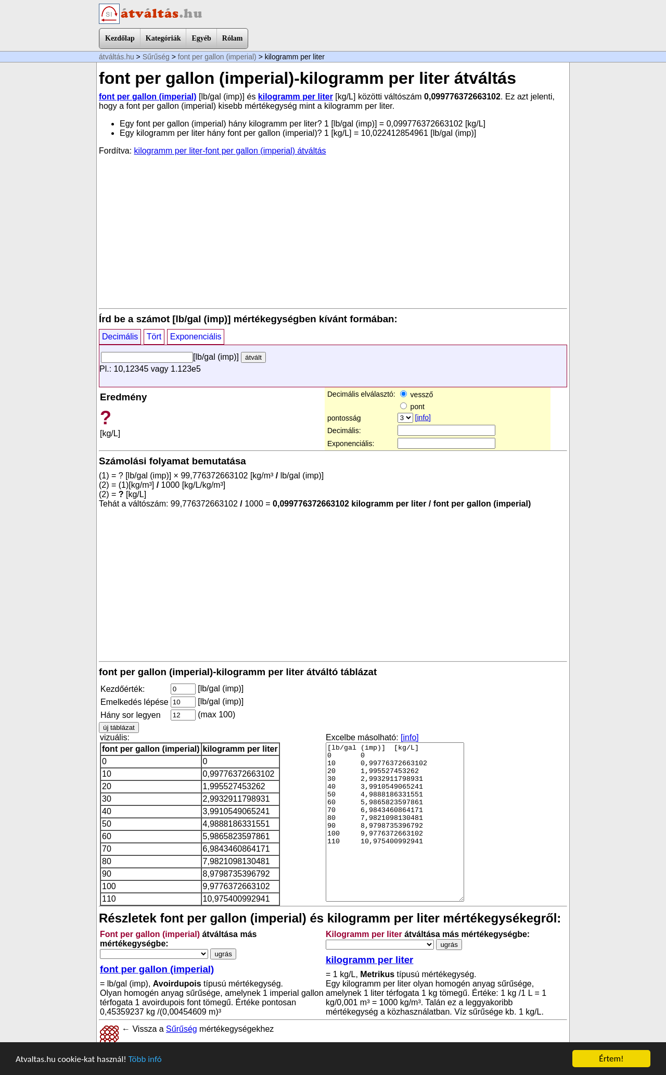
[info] (423, 417)
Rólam (232, 38)
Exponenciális (196, 336)
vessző (416, 394)
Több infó (145, 1059)
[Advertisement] (333, 231)
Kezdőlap (120, 38)
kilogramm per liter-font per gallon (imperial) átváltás (230, 150)
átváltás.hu (116, 57)
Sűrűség (156, 57)
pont (412, 406)
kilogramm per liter (295, 96)
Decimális (120, 336)
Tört (154, 336)
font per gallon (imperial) (217, 57)
